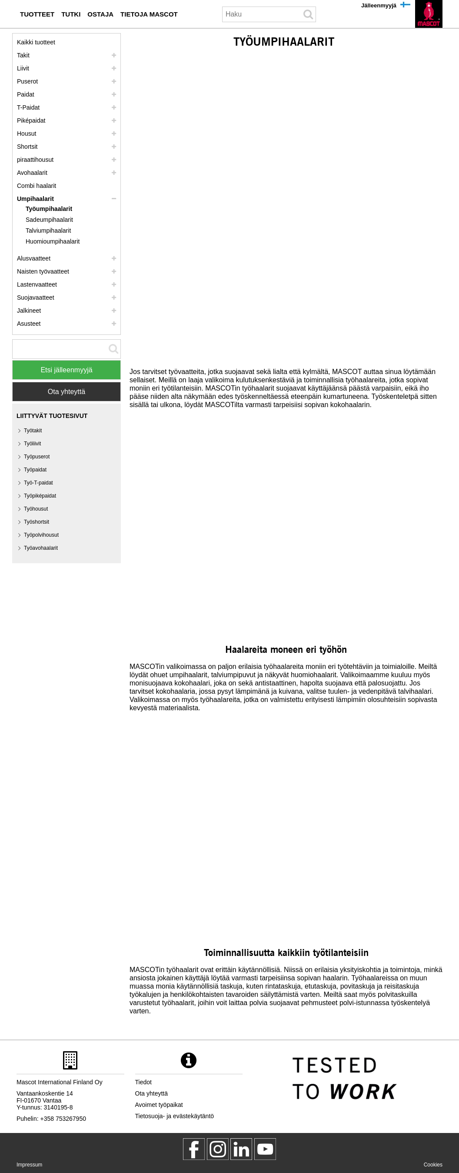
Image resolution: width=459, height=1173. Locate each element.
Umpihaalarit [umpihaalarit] (35, 198)
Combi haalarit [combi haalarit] (36, 185)
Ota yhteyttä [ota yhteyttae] (151, 1093)
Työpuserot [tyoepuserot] (37, 457)
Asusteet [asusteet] (28, 323)
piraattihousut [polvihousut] (35, 159)
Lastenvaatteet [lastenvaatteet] (37, 284)
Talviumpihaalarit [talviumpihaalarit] (48, 230)
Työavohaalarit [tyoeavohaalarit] (41, 548)
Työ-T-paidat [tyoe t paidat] (38, 483)
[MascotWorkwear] (194, 1149)
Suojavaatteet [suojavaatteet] (35, 297)
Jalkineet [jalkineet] (29, 310)
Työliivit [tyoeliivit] (32, 444)
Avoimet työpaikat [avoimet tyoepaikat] (159, 1104)
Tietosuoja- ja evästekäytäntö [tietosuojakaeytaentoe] (174, 1116)
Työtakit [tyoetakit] (33, 431)
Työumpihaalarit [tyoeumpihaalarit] (49, 208)
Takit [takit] (23, 55)
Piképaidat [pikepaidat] (31, 120)
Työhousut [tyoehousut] (36, 509)
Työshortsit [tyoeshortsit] (36, 522)
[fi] (428, 14)
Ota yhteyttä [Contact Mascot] (66, 391)
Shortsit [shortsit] (27, 146)
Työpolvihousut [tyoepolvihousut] (41, 535)
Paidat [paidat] (25, 94)
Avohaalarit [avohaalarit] (32, 172)
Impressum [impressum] (29, 1165)
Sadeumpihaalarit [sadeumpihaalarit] (49, 219)
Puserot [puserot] (27, 81)
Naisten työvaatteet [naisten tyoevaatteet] (43, 271)
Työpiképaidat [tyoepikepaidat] (40, 496)
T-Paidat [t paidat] (28, 107)
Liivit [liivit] (23, 68)
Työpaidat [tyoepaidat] (35, 470)
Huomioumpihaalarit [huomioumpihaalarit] (53, 241)
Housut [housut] (26, 133)
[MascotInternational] (265, 1149)
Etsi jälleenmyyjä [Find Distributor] (66, 370)
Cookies (433, 1165)
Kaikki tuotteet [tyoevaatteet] (36, 42)
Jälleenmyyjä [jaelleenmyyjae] (378, 5)
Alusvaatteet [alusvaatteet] (33, 258)
